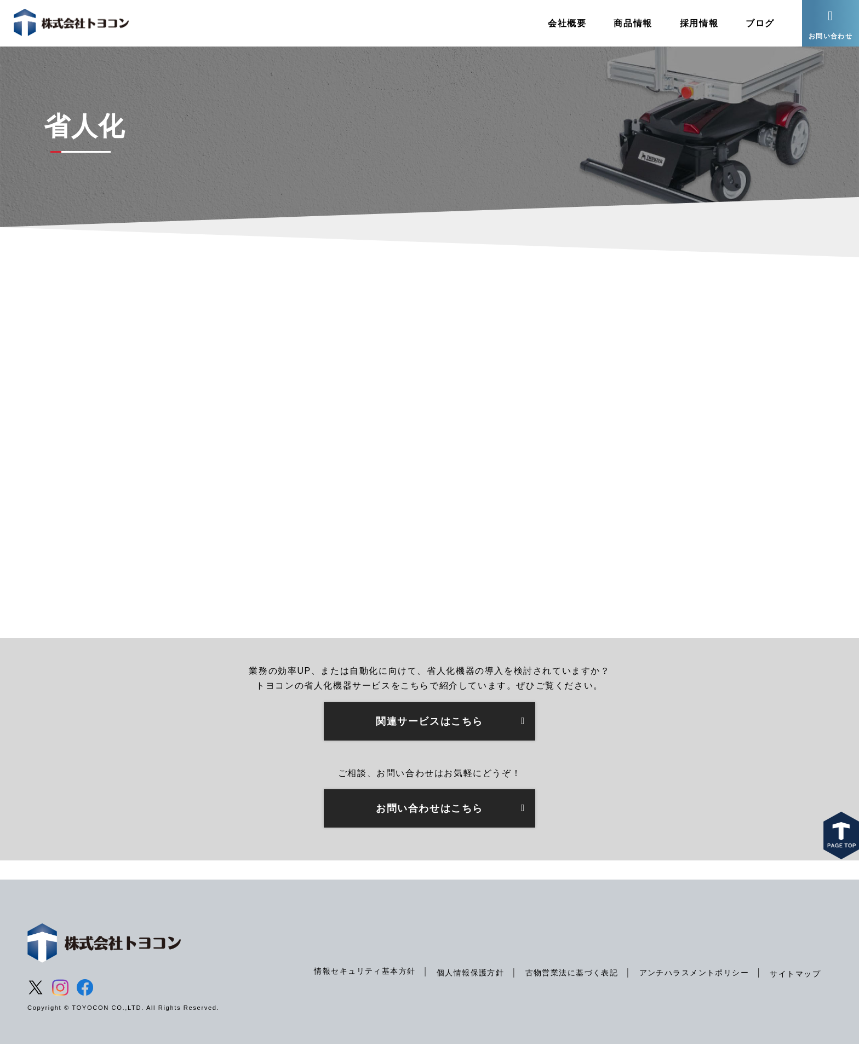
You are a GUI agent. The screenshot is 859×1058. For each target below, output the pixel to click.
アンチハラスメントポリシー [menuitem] (692, 986)
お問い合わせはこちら (429, 822)
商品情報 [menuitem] (629, 24)
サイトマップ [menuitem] (795, 988)
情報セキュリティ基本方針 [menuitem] (361, 985)
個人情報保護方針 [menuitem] (467, 986)
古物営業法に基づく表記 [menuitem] (569, 986)
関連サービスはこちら (429, 735)
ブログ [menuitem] (756, 24)
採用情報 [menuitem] (696, 24)
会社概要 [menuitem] (564, 24)
